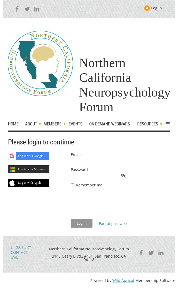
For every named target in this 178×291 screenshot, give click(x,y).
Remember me (89, 184)
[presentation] (111, 206)
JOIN (15, 257)
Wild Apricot (123, 280)
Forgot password (114, 223)
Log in (156, 7)
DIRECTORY (21, 247)
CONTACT (19, 252)
